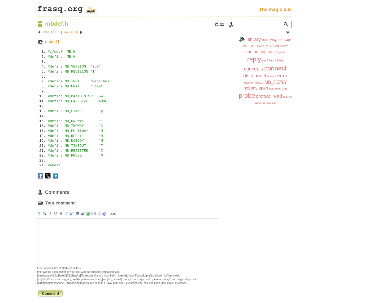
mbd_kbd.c (50, 32)
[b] (44, 214)
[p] (39, 214)
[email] (94, 214)
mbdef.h (52, 42)
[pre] (72, 214)
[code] (83, 214)
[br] (77, 214)
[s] (61, 214)
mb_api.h (71, 32)
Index (242, 39)
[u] (55, 214)
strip (99, 214)
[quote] (66, 214)
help (104, 214)
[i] (50, 214)
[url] (88, 214)
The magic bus (275, 9)
